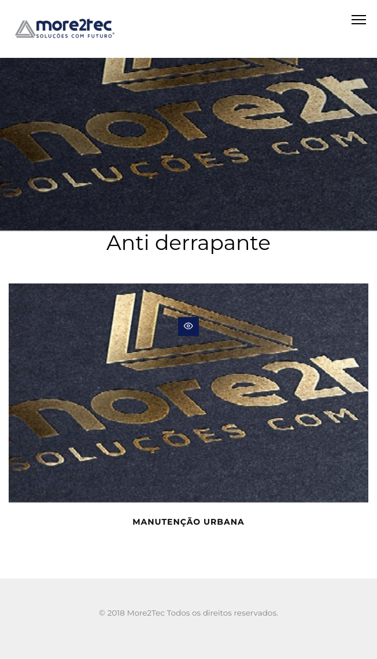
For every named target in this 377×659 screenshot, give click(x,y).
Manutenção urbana (188, 523)
